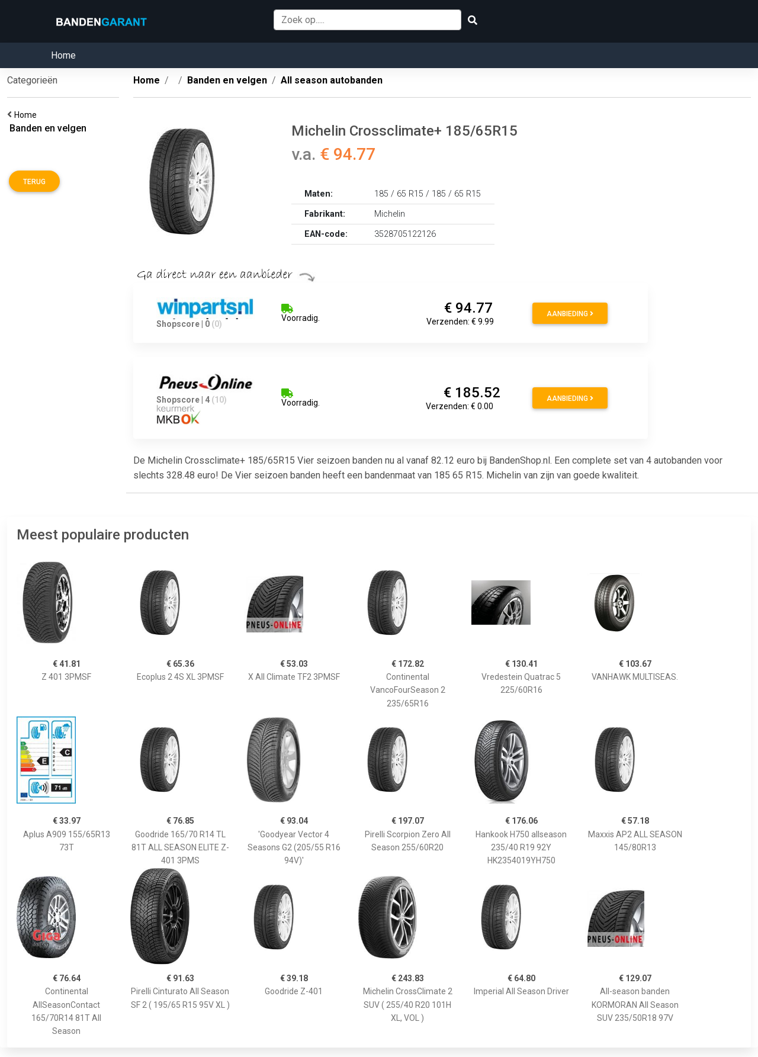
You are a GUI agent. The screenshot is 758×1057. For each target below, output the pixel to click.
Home (63, 55)
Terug (34, 182)
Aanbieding (570, 314)
